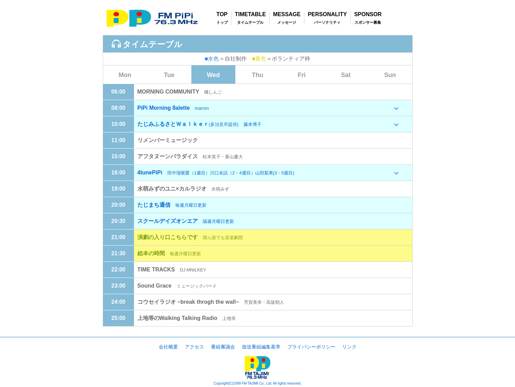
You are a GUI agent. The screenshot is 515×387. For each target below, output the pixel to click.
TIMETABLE (250, 14)
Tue (169, 75)
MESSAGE (287, 14)
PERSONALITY (327, 14)
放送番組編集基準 (261, 347)
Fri (302, 75)
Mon (125, 75)
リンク (349, 347)
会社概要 (168, 347)
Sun (390, 75)
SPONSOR (368, 14)
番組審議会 (223, 347)
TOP (222, 14)
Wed (213, 75)
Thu (257, 75)
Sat (346, 75)
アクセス (194, 347)
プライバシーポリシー (311, 347)
